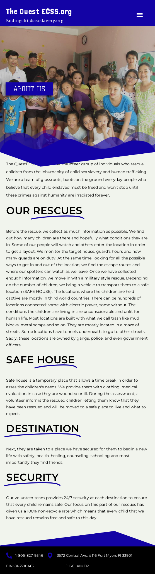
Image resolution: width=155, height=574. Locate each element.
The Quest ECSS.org (39, 11)
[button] (140, 15)
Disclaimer (77, 566)
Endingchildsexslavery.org (35, 20)
